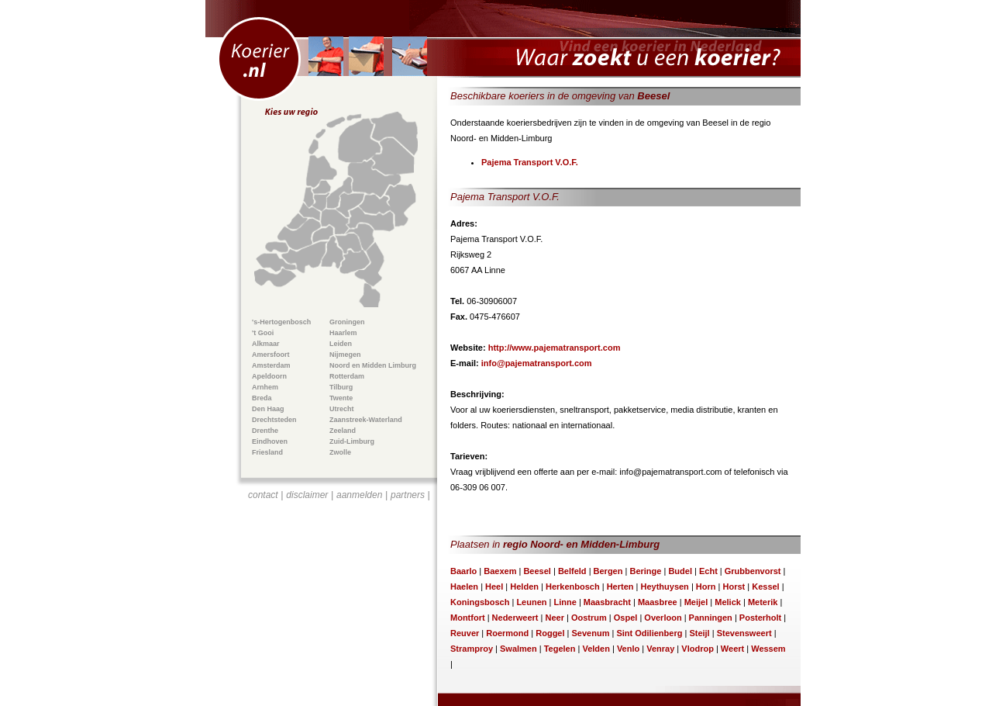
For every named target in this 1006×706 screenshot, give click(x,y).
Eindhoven (270, 441)
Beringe (645, 571)
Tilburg (341, 387)
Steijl (699, 633)
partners (408, 495)
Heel (494, 586)
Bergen (608, 571)
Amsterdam (271, 365)
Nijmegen (345, 354)
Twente (341, 398)
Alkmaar (266, 344)
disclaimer (307, 495)
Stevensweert (744, 633)
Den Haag (268, 409)
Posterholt (760, 617)
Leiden (340, 344)
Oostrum (589, 617)
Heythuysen (664, 586)
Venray (660, 648)
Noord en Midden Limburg (372, 365)
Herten (620, 586)
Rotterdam (346, 376)
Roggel (550, 633)
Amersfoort (271, 354)
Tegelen (560, 648)
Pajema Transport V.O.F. (529, 162)
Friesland (267, 452)
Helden (524, 586)
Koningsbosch (479, 602)
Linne (564, 602)
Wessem (768, 648)
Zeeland (342, 430)
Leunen (531, 602)
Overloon (662, 617)
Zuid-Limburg (351, 441)
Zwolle (340, 452)
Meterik (763, 602)
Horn (706, 586)
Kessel (765, 586)
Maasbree (657, 602)
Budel (680, 571)
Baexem (500, 571)
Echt (708, 571)
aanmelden (359, 495)
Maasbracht (607, 602)
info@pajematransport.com (536, 363)
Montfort (467, 617)
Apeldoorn (269, 376)
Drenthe (265, 430)
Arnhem (265, 387)
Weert (732, 648)
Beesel (536, 571)
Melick (728, 602)
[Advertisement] (339, 594)
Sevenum (591, 633)
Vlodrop (697, 648)
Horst (733, 586)
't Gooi (263, 333)
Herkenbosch (573, 586)
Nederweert (515, 617)
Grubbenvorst (753, 571)
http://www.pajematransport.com (554, 347)
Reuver (464, 633)
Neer (554, 617)
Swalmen (518, 648)
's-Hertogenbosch (281, 322)
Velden (595, 648)
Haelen (464, 586)
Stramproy (471, 648)
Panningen (710, 617)
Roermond (507, 633)
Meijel (696, 602)
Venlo (628, 648)
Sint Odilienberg (649, 633)
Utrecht (341, 409)
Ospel (626, 617)
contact (263, 495)
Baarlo (463, 571)
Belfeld (572, 571)
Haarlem (343, 333)
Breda (262, 398)
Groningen (347, 322)
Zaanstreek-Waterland (365, 420)
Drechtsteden (274, 420)
